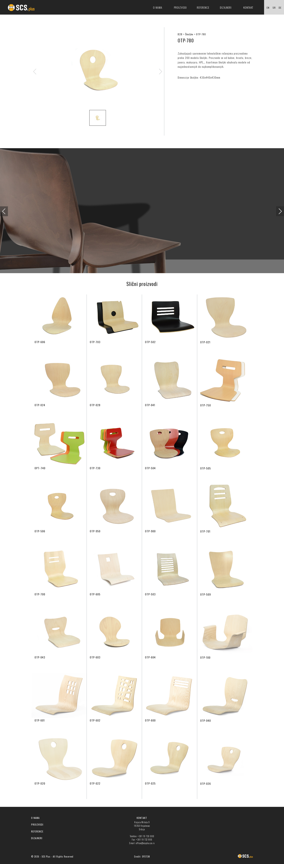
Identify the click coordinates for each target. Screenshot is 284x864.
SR (274, 7)
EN (268, 7)
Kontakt (248, 7)
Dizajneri (226, 7)
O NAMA (35, 817)
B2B (180, 34)
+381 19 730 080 (146, 836)
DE (280, 7)
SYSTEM (146, 856)
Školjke (189, 34)
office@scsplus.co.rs (145, 843)
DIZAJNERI (36, 838)
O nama (157, 7)
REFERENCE (37, 831)
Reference (203, 7)
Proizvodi (180, 7)
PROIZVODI (37, 824)
